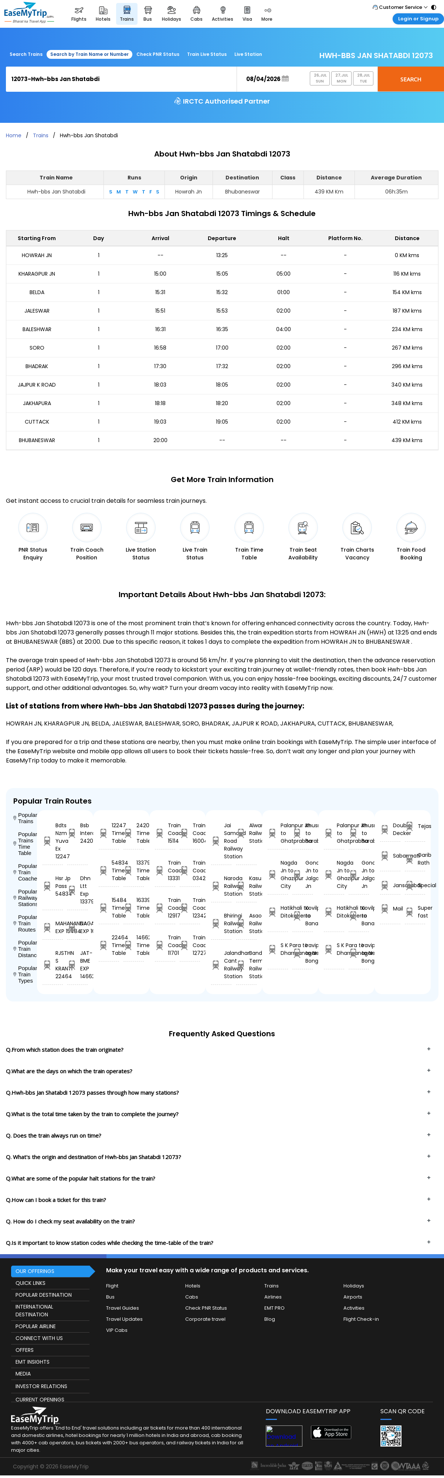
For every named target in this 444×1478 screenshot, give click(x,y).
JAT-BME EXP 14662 (77, 964)
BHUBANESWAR (37, 440)
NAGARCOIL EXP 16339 (77, 927)
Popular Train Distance (25, 948)
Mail (390, 908)
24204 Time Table (133, 833)
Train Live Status (207, 54)
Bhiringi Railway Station (221, 923)
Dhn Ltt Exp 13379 (77, 890)
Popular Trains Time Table (25, 843)
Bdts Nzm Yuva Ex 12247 (53, 841)
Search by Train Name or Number (89, 54)
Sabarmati (390, 856)
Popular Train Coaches (25, 872)
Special (415, 885)
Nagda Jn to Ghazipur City (278, 874)
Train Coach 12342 (190, 907)
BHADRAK (37, 366)
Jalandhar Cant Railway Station (221, 964)
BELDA (37, 292)
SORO (37, 347)
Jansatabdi (390, 885)
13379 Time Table (133, 870)
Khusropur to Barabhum (302, 833)
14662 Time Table (133, 945)
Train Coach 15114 (165, 833)
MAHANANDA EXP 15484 (53, 927)
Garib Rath (415, 858)
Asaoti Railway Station (246, 923)
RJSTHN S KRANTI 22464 (53, 964)
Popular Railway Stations (25, 897)
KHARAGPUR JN (36, 273)
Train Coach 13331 (165, 870)
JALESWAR (37, 310)
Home (13, 135)
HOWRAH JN (37, 255)
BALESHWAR (37, 329)
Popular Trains (25, 818)
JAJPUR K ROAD (37, 384)
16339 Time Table (133, 907)
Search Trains (26, 54)
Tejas (415, 826)
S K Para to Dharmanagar (278, 949)
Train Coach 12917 (165, 907)
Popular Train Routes (25, 923)
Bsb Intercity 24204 (77, 833)
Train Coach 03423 (190, 870)
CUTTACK (37, 421)
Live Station (248, 54)
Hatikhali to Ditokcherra (278, 911)
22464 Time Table (109, 945)
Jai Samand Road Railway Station (221, 841)
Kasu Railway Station (246, 886)
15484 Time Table (109, 907)
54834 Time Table (109, 870)
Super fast (415, 911)
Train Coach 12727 (190, 945)
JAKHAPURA (37, 403)
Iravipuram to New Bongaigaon (302, 953)
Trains (40, 135)
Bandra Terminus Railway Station (246, 964)
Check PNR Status (157, 54)
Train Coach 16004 (190, 833)
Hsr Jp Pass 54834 (53, 886)
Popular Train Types (25, 974)
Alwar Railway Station (246, 833)
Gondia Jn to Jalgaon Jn (302, 874)
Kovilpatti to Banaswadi (302, 915)
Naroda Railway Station (221, 886)
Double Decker (390, 829)
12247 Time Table (109, 833)
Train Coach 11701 (165, 945)
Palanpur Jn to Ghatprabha (278, 833)
